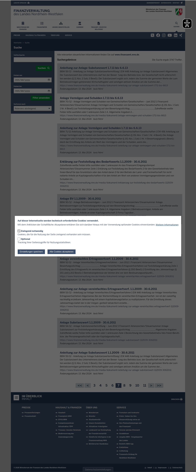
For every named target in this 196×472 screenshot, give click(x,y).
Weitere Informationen (167, 224)
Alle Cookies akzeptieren (62, 252)
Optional (25, 239)
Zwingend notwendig (32, 231)
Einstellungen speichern (31, 252)
